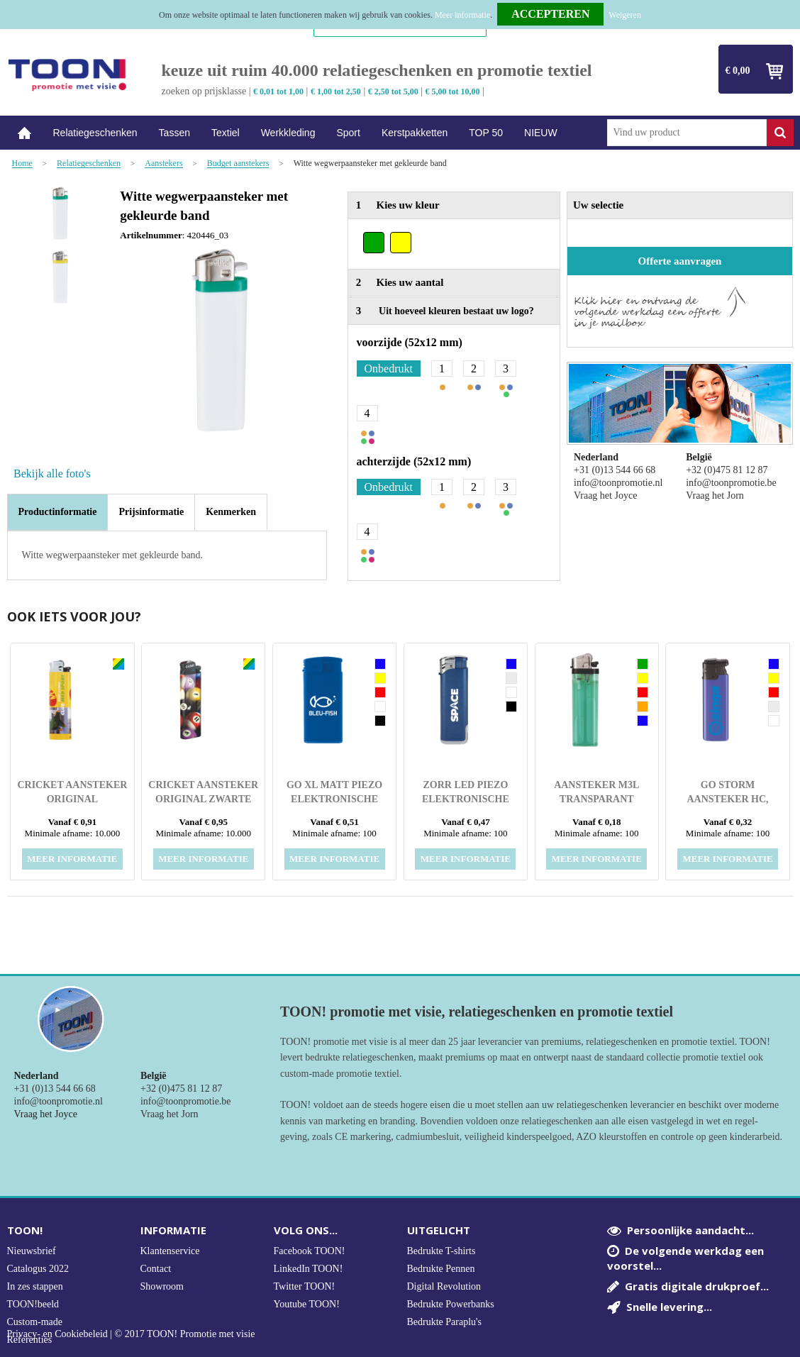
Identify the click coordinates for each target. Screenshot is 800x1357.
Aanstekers (163, 163)
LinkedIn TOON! (308, 1268)
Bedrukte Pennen (441, 1268)
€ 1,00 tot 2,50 (336, 91)
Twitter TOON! (304, 1286)
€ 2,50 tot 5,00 (393, 91)
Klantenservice (170, 1251)
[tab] (58, 512)
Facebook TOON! (309, 1251)
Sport (348, 132)
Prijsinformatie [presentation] (151, 511)
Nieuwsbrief (31, 1251)
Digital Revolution (444, 1286)
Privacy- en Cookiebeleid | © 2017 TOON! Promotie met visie (131, 1334)
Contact (156, 1268)
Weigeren (625, 15)
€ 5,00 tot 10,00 (453, 91)
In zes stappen (35, 1286)
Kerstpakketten (415, 132)
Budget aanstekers (238, 163)
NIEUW (540, 132)
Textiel (225, 132)
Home (25, 133)
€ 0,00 (738, 70)
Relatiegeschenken (95, 132)
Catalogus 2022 (38, 1268)
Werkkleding (288, 132)
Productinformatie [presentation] (57, 511)
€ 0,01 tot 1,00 (278, 91)
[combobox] (687, 132)
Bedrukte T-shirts (441, 1251)
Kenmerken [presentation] (231, 511)
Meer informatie (462, 15)
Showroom (162, 1286)
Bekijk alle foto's (52, 473)
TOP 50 (486, 132)
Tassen (174, 132)
